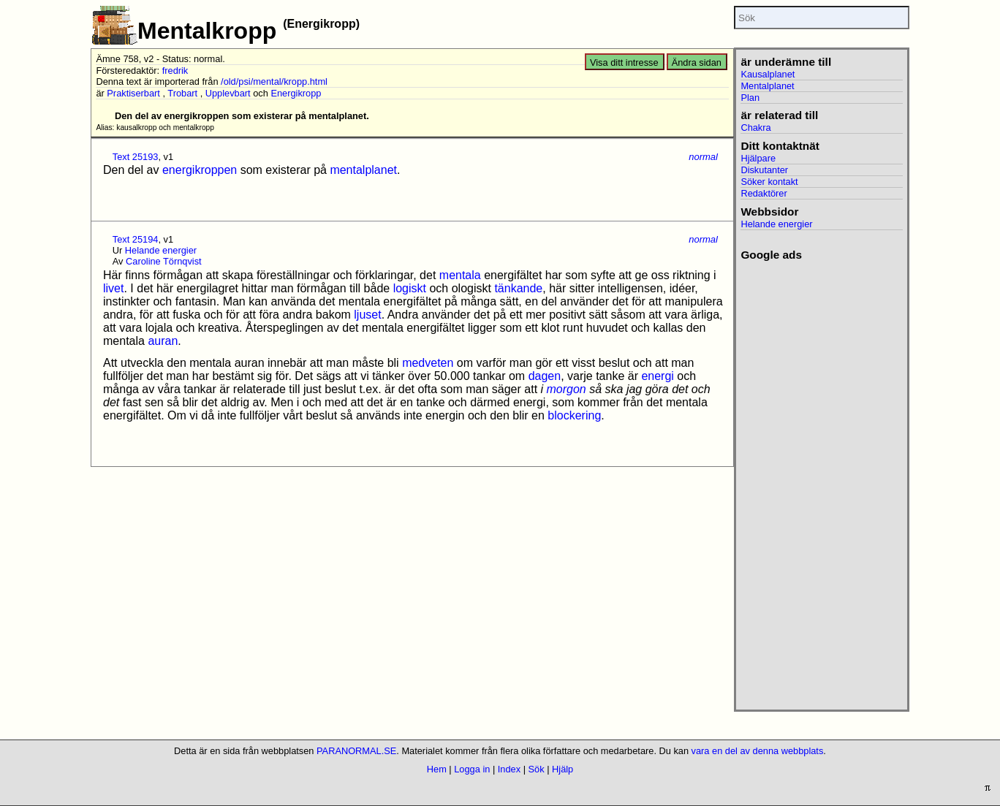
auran (163, 341)
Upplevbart (228, 93)
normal (703, 156)
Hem (437, 769)
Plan (750, 97)
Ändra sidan (696, 62)
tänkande (518, 288)
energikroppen (199, 170)
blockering (574, 415)
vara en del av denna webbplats (758, 750)
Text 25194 (136, 239)
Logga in (472, 769)
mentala (460, 275)
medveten (427, 363)
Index (509, 769)
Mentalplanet (767, 85)
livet (113, 288)
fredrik (175, 70)
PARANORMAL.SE (356, 750)
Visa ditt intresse (624, 62)
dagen (545, 376)
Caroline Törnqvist (164, 261)
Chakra (755, 127)
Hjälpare (758, 158)
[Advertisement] (821, 481)
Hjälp (562, 769)
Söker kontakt (769, 181)
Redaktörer (763, 193)
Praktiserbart (133, 93)
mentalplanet (363, 170)
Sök (537, 769)
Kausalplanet (767, 74)
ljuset (367, 314)
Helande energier (161, 250)
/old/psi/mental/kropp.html (274, 81)
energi (657, 376)
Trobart (182, 93)
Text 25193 (136, 156)
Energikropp (295, 93)
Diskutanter (764, 169)
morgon (566, 389)
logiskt (409, 288)
